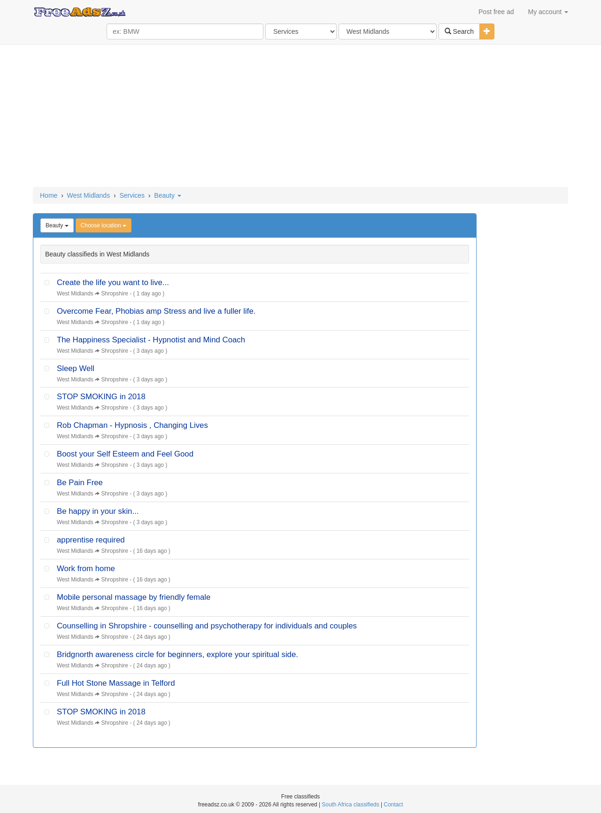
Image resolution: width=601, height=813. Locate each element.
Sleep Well (75, 368)
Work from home (86, 568)
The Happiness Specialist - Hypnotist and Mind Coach (151, 339)
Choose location (103, 225)
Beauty (167, 195)
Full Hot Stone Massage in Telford (116, 683)
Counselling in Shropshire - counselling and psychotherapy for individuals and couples (207, 625)
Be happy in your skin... (98, 511)
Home (48, 195)
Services (132, 195)
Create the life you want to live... (113, 282)
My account (548, 11)
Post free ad (496, 11)
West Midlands (88, 195)
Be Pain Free (80, 482)
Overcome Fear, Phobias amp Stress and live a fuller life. (156, 311)
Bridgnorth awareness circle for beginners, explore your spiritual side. (177, 654)
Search (459, 31)
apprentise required (91, 539)
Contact (393, 804)
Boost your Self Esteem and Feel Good (125, 453)
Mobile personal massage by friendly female (133, 597)
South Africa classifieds (350, 804)
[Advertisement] (300, 116)
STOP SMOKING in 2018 (101, 396)
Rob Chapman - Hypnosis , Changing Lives (132, 425)
